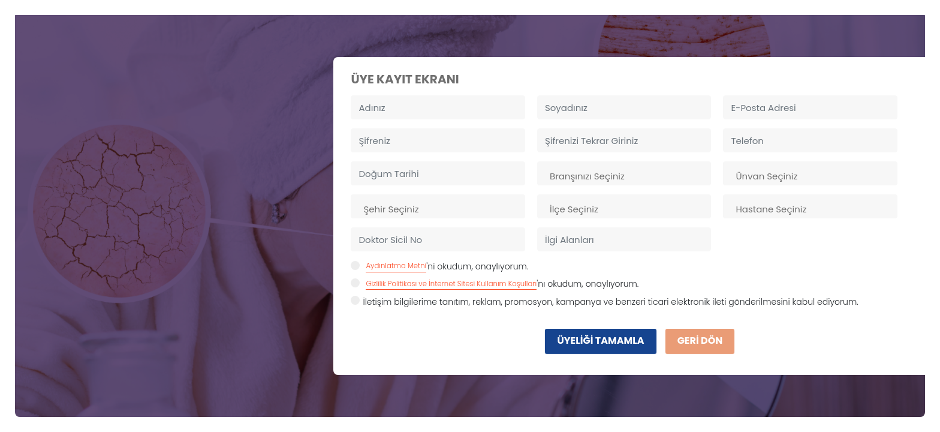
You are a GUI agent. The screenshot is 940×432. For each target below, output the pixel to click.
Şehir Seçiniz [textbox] (390, 209)
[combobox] (624, 173)
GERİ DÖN (700, 340)
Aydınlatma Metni (396, 266)
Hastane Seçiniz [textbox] (771, 209)
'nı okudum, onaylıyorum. (494, 284)
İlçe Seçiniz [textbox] (574, 209)
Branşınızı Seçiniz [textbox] (587, 176)
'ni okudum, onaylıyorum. (439, 266)
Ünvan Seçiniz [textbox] (766, 176)
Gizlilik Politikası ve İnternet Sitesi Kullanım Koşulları (451, 284)
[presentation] (442, 336)
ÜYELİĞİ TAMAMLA (600, 340)
